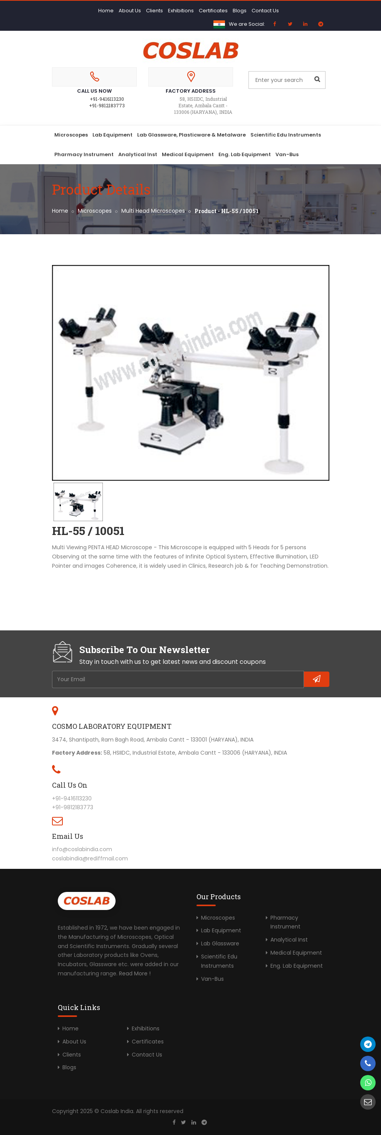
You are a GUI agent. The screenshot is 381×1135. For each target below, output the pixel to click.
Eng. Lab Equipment (244, 154)
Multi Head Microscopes (153, 211)
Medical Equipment (188, 154)
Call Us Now (94, 91)
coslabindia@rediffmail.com (90, 858)
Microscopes (71, 134)
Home (106, 10)
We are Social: (247, 24)
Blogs (240, 10)
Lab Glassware (220, 943)
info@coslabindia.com (82, 849)
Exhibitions (181, 10)
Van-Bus (287, 154)
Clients (154, 10)
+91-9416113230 (107, 99)
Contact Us (265, 10)
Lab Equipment (112, 134)
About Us (130, 10)
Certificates (213, 10)
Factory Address (191, 91)
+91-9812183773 (107, 105)
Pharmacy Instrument (84, 154)
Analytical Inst (137, 154)
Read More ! (135, 973)
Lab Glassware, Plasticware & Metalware (191, 134)
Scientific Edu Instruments (285, 134)
